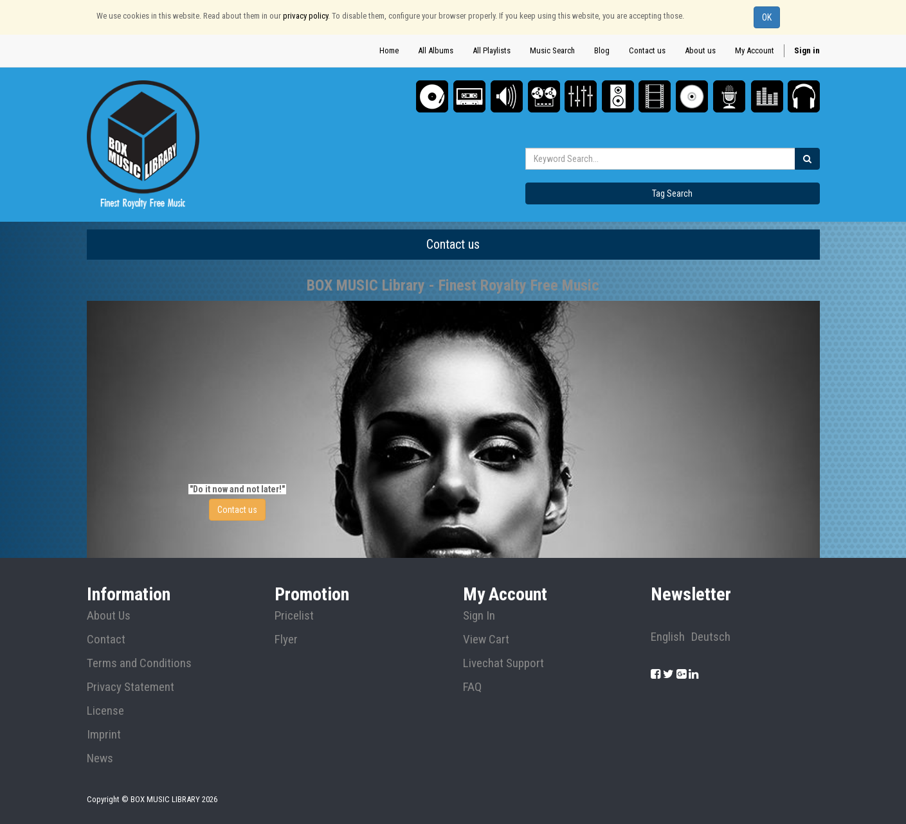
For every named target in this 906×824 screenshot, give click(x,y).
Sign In (479, 615)
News (100, 758)
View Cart (486, 639)
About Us (109, 615)
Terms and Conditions (139, 663)
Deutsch (710, 637)
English (668, 637)
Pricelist (294, 615)
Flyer (286, 639)
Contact (106, 639)
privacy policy (305, 16)
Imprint (104, 734)
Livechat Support (503, 663)
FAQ (472, 687)
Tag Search (672, 193)
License (105, 710)
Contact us (237, 510)
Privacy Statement (130, 687)
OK (767, 17)
